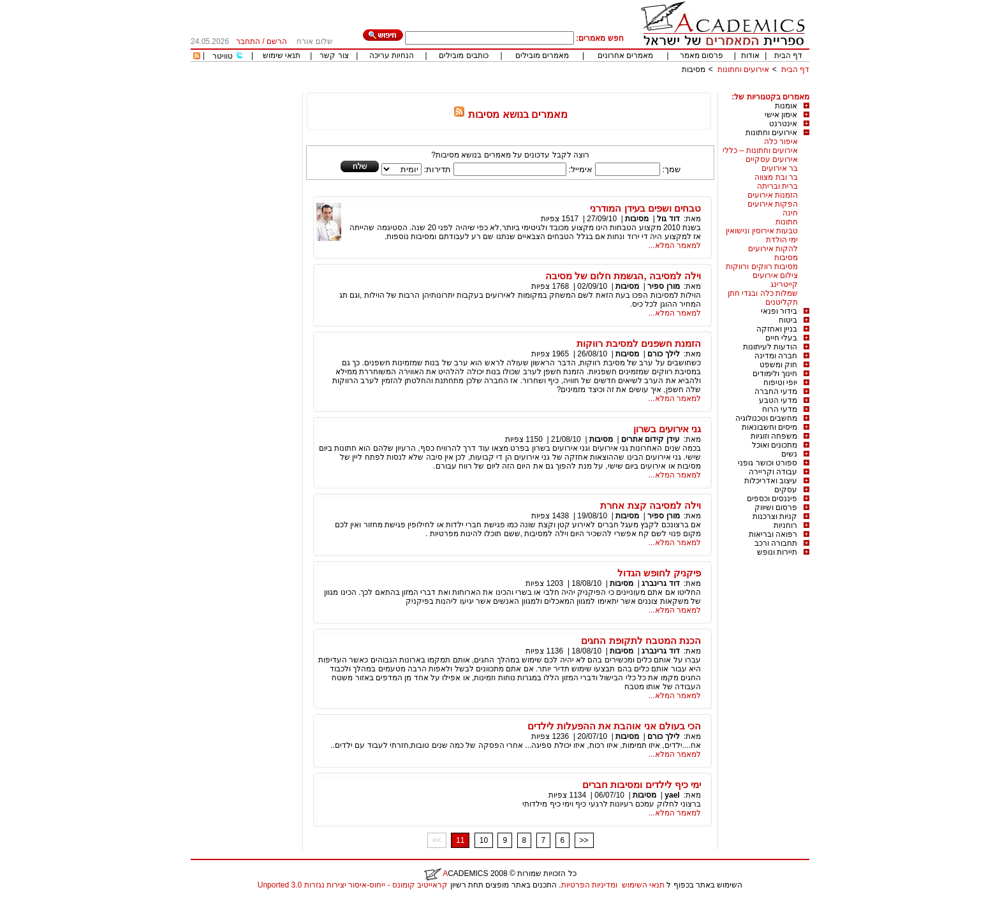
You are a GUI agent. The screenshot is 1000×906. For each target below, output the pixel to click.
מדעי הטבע (778, 400)
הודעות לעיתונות (770, 346)
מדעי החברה (775, 391)
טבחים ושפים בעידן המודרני (645, 208)
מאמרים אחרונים (625, 55)
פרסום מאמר (701, 55)
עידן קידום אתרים (650, 439)
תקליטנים (781, 302)
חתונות (787, 221)
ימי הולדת (782, 239)
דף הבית (788, 55)
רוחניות (785, 525)
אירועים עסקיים (772, 159)
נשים (789, 453)
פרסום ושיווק (775, 507)
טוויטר (222, 56)
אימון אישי (781, 114)
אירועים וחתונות (743, 69)
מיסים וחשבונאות (769, 427)
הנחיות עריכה (391, 55)
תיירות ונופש (777, 552)
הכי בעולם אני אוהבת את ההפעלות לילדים (614, 725)
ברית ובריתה (777, 186)
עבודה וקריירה (773, 471)
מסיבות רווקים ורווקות (762, 266)
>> (584, 840)
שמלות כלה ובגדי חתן (763, 293)
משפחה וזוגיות (774, 436)
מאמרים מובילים (542, 55)
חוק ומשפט (778, 364)
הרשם (277, 41)
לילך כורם (663, 353)
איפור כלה (781, 141)
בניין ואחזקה (776, 329)
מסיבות (693, 69)
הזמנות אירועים (772, 195)
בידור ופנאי (779, 311)
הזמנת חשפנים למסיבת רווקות (639, 343)
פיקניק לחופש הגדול (659, 572)
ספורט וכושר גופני (767, 462)
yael (672, 795)
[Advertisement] (577, 87)
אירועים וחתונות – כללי (760, 150)
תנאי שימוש (281, 55)
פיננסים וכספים (772, 498)
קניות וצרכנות (775, 516)
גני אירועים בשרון (667, 428)
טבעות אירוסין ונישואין (762, 230)
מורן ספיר (662, 286)
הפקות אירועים (772, 204)
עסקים (785, 489)
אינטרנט (783, 123)
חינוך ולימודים (775, 373)
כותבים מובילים (463, 55)
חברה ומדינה (775, 355)
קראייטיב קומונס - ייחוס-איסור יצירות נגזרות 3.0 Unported (353, 884)
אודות (750, 55)
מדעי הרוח (779, 409)
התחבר (248, 41)
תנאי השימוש (643, 884)
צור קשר (334, 55)
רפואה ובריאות (773, 534)
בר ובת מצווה (776, 177)
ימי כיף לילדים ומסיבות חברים (641, 784)
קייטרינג (784, 284)
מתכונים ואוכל (774, 445)
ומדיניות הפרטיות (589, 884)
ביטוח (788, 320)
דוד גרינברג (660, 583)
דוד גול (668, 218)
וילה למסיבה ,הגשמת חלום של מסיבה (623, 275)
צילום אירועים (775, 275)
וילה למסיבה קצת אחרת (650, 505)
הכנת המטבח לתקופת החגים (641, 640)
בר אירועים (779, 168)
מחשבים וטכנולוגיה (766, 418)
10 (484, 840)
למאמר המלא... (675, 245)
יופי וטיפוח (780, 382)
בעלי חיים (781, 337)
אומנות (786, 105)
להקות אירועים (773, 248)
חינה (790, 212)
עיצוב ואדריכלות (770, 480)
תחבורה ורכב (775, 543)
